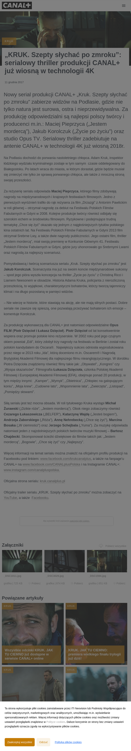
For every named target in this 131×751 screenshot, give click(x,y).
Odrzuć (43, 742)
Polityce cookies (55, 721)
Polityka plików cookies (68, 742)
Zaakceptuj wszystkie (19, 742)
